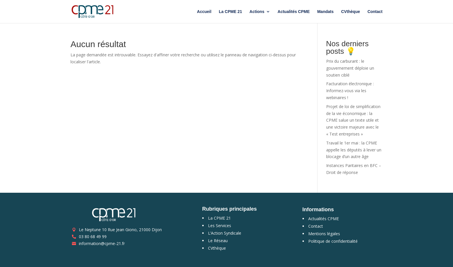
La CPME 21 (230, 12)
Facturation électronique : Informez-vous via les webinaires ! (350, 90)
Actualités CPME (294, 12)
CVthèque (350, 12)
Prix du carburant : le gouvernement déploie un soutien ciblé (350, 68)
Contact (375, 12)
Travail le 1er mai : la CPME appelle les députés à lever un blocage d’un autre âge (353, 150)
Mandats (325, 12)
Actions (257, 12)
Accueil (204, 12)
